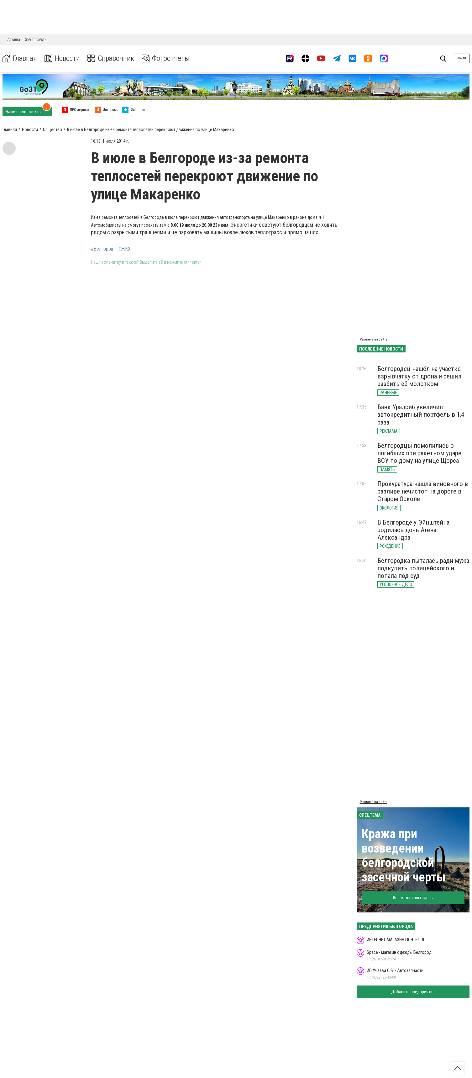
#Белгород (102, 249)
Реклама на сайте (373, 339)
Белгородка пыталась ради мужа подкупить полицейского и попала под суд (423, 568)
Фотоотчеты (166, 58)
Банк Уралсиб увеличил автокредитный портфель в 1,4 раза (420, 414)
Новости (62, 58)
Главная (20, 58)
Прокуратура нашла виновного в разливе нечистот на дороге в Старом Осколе (422, 491)
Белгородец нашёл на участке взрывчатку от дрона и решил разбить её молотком (419, 376)
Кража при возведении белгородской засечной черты (404, 856)
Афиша (13, 39)
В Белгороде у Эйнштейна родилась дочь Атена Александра (413, 530)
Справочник (110, 58)
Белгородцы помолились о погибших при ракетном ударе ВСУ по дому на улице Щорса (419, 453)
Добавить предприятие (413, 991)
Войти (461, 58)
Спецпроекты (35, 39)
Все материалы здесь (413, 897)
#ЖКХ (124, 249)
